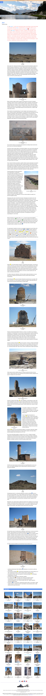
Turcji (17, 27)
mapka (11, 26)
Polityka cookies (30, 694)
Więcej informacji (27, 0)
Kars (26, 29)
